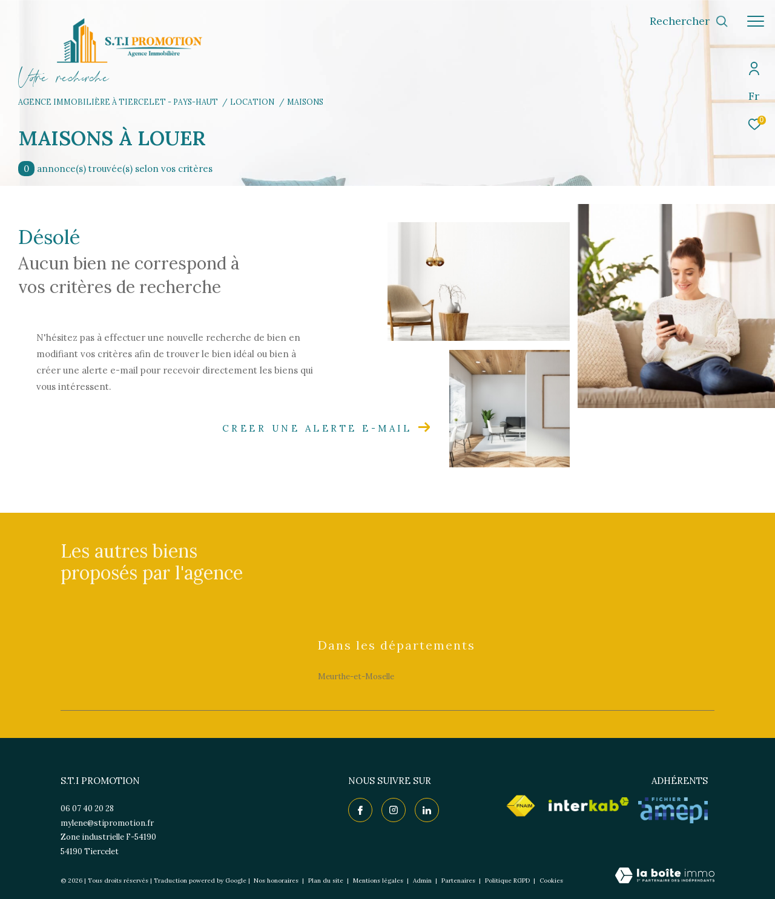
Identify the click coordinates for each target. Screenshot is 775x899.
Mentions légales (379, 880)
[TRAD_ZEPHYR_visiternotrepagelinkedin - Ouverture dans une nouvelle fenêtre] (427, 810)
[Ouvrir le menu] (755, 21)
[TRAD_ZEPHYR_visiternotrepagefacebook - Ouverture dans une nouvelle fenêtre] (360, 810)
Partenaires (459, 880)
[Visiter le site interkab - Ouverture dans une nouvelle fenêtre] (589, 804)
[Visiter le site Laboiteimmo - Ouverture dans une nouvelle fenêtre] (664, 876)
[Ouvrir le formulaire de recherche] (689, 21)
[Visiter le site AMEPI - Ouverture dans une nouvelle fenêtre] (673, 810)
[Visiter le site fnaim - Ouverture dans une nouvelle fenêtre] (520, 805)
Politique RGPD (507, 880)
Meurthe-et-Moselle (356, 676)
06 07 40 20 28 (87, 808)
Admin (423, 880)
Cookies (551, 880)
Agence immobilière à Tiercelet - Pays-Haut (118, 102)
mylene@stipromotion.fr (107, 823)
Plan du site (326, 880)
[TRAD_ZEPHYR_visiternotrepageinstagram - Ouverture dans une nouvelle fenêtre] (393, 810)
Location (252, 102)
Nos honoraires (276, 880)
